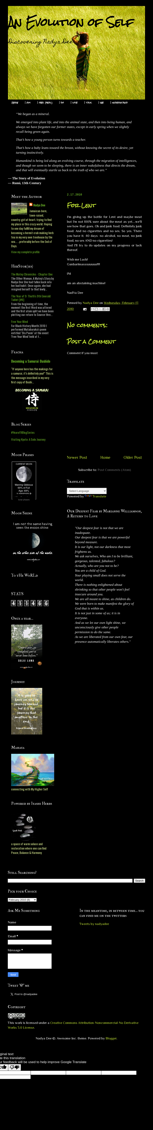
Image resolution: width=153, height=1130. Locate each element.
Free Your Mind (19, 321)
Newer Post (77, 457)
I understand (119, 102)
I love (74, 102)
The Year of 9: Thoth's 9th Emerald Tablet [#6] (31, 298)
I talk (88, 102)
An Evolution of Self (71, 22)
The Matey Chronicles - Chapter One (32, 274)
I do (61, 102)
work (18, 1023)
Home (105, 457)
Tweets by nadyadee (94, 924)
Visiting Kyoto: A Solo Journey (28, 439)
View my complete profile (25, 252)
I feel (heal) (44, 102)
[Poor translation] (14, 1067)
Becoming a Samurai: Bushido (30, 361)
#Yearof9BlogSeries (22, 432)
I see (101, 102)
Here (15, 102)
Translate (95, 496)
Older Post (133, 457)
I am (27, 102)
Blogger (111, 1038)
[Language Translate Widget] (87, 491)
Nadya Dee (39, 205)
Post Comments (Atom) (114, 470)
